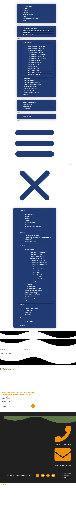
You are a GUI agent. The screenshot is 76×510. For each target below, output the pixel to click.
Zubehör (25, 94)
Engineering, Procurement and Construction (36, 30)
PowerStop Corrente (34, 74)
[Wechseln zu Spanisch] (73, 164)
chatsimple (3, 484)
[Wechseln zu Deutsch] (66, 164)
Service (18, 98)
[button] (34, 164)
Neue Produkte (27, 42)
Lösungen (19, 24)
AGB (24, 20)
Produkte (19, 38)
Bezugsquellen (27, 116)
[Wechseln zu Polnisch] (69, 164)
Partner (18, 112)
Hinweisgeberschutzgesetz (31, 18)
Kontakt (18, 120)
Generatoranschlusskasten (31, 92)
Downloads (26, 108)
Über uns (19, 2)
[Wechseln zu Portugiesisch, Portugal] (71, 164)
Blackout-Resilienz (28, 34)
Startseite (2, 350)
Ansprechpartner (28, 14)
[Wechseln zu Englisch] (64, 164)
